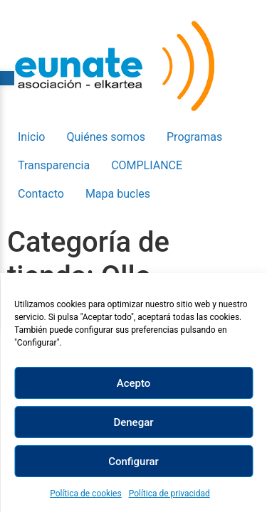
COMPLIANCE (146, 165)
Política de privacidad (169, 493)
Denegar (133, 422)
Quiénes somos (105, 137)
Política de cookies (86, 493)
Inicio (31, 137)
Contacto (41, 194)
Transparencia (54, 165)
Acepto (134, 383)
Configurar (133, 461)
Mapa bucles (117, 194)
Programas (194, 137)
